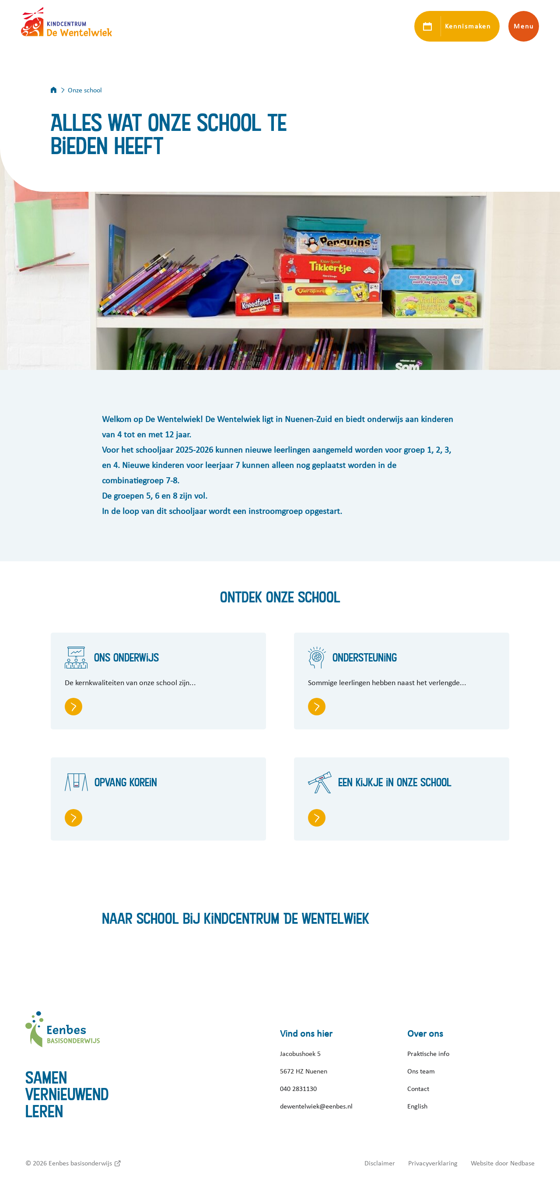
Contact (418, 1088)
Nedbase (522, 1163)
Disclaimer (379, 1163)
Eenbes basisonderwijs (80, 1163)
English (417, 1106)
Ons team (421, 1071)
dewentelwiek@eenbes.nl (316, 1106)
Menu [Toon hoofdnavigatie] (523, 26)
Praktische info (428, 1053)
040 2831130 (298, 1088)
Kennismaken (468, 26)
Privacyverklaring (433, 1163)
